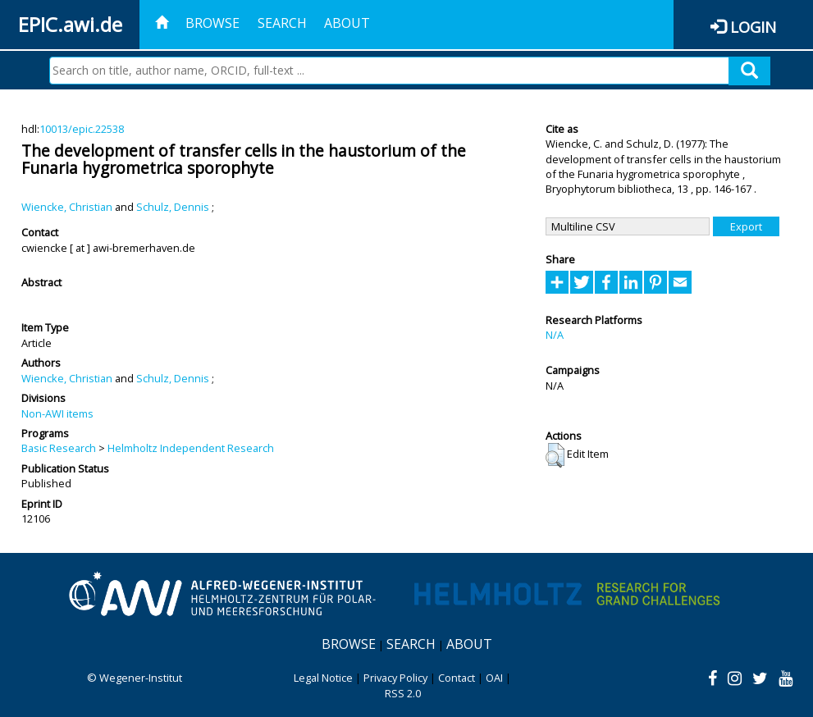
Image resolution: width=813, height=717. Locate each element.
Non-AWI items (57, 413)
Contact (456, 677)
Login (753, 26)
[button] (555, 455)
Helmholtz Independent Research (190, 448)
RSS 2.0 (403, 693)
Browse (212, 23)
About (347, 23)
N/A (555, 334)
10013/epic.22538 (81, 128)
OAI (494, 677)
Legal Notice (323, 677)
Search (282, 23)
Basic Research (58, 448)
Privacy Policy (395, 677)
